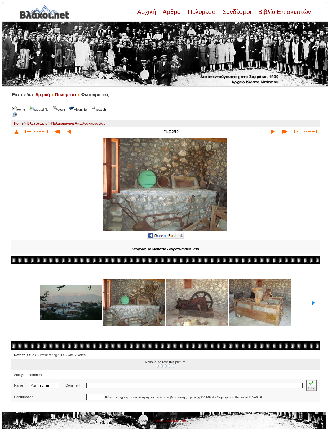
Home (19, 123)
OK (311, 385)
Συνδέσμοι (237, 11)
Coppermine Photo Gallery (171, 420)
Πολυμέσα (201, 11)
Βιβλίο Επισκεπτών (283, 11)
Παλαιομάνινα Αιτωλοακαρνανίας (78, 123)
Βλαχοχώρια (37, 123)
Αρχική (147, 11)
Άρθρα (172, 11)
